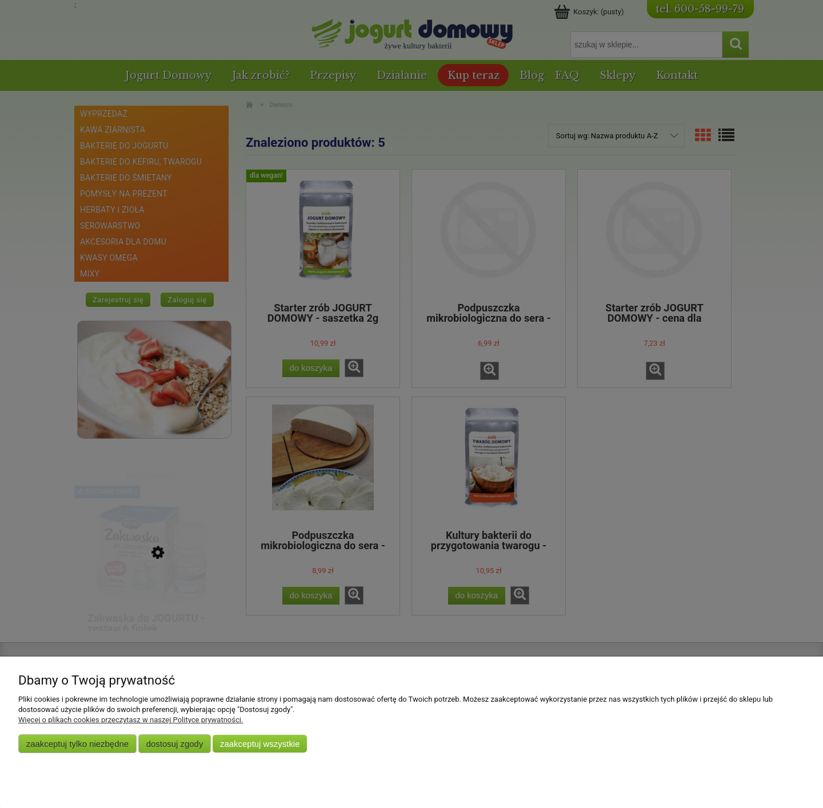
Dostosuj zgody (174, 744)
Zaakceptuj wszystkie (259, 744)
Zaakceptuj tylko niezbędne (77, 744)
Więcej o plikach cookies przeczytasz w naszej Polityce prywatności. (130, 719)
